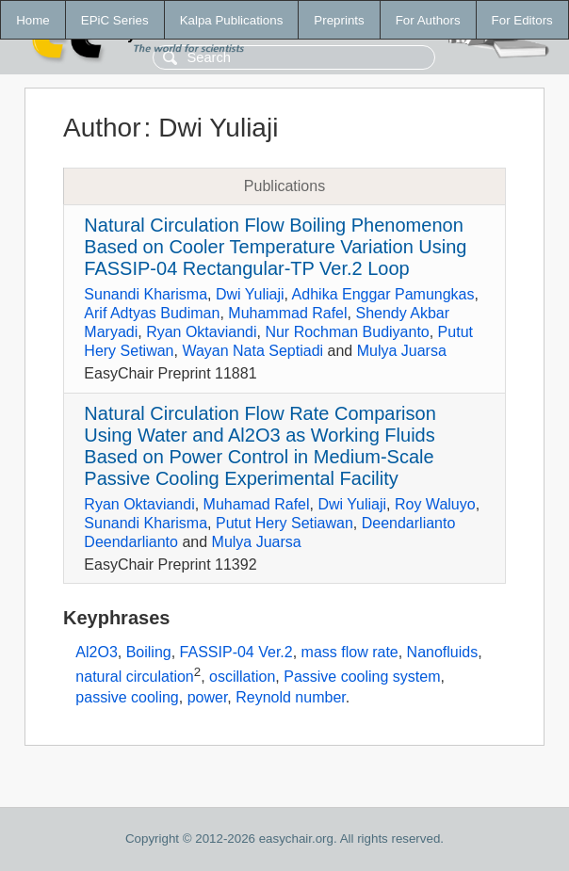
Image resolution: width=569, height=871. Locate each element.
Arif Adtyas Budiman (151, 313)
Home (33, 20)
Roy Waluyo (435, 504)
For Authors (428, 20)
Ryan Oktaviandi (201, 332)
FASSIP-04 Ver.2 (236, 652)
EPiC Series (115, 20)
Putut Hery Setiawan (284, 523)
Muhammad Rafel (287, 313)
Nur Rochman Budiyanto (347, 332)
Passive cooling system (362, 677)
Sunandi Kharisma (145, 294)
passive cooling (126, 697)
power (207, 697)
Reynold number (291, 697)
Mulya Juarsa (402, 351)
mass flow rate (349, 652)
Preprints (339, 20)
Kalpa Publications (232, 20)
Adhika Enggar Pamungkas (383, 294)
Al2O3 (96, 652)
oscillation (242, 677)
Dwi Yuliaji (250, 294)
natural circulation (134, 677)
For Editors (522, 20)
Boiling (148, 652)
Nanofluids (443, 652)
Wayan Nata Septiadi (252, 351)
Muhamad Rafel (256, 504)
